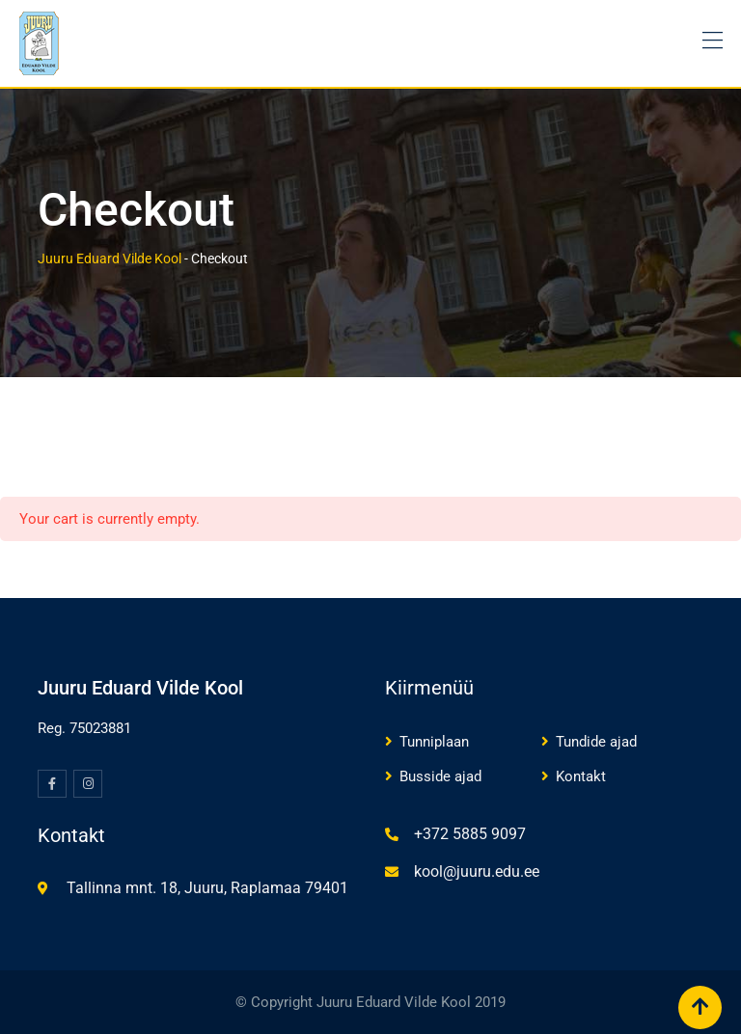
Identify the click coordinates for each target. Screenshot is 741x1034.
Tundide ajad (596, 741)
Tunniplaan (434, 741)
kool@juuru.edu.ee (476, 871)
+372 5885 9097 (470, 834)
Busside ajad (440, 776)
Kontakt (581, 776)
